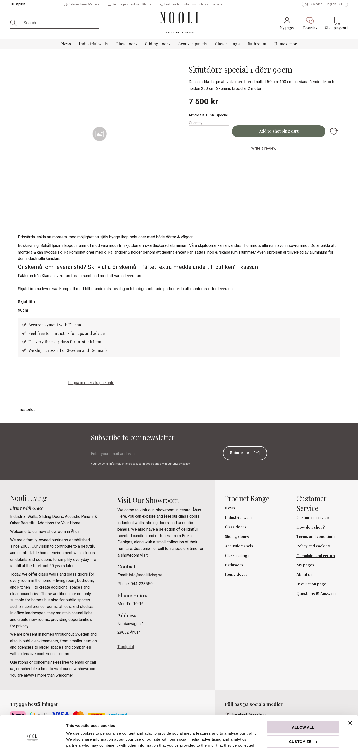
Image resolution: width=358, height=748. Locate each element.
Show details (77, 738)
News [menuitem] (66, 43)
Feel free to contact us (49, 333)
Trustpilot (17, 4)
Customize (303, 714)
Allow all (303, 700)
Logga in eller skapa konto (91, 382)
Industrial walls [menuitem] (93, 43)
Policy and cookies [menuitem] (313, 545)
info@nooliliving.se (145, 575)
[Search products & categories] (59, 23)
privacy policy (181, 463)
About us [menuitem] (304, 574)
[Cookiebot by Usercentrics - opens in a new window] (33, 738)
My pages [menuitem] (305, 564)
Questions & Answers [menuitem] (316, 593)
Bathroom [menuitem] (257, 43)
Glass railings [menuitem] (227, 43)
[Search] (15, 23)
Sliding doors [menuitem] (157, 43)
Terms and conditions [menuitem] (315, 536)
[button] (310, 23)
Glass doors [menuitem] (126, 43)
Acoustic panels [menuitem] (192, 43)
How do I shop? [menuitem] (310, 527)
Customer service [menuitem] (312, 517)
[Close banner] (350, 695)
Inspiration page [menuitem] (311, 583)
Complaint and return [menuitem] (315, 555)
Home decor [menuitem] (285, 43)
